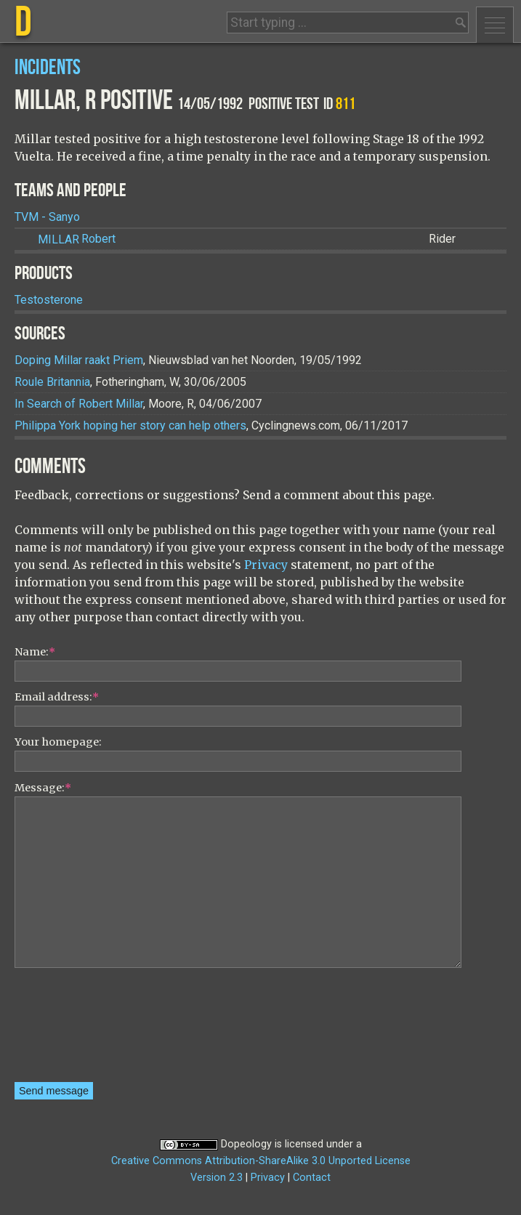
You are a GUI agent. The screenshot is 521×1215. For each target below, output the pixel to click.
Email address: (57, 696)
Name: (35, 651)
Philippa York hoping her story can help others (130, 425)
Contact (312, 1177)
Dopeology (246, 1144)
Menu (495, 25)
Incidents (48, 68)
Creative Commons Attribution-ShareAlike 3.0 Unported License (261, 1161)
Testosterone (49, 300)
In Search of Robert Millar (79, 404)
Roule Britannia (52, 382)
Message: (43, 787)
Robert (77, 239)
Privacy (266, 564)
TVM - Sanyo (47, 217)
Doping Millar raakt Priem (79, 360)
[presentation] (74, 1029)
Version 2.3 (216, 1177)
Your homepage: (58, 741)
